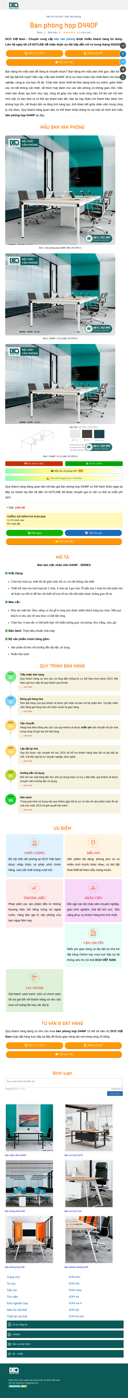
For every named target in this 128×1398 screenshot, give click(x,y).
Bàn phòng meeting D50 (76, 1267)
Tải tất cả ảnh (94, 463)
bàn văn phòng (64, 39)
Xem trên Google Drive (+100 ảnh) (66, 478)
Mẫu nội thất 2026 (21, 1344)
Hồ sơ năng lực (19, 1324)
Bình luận (52, 32)
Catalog (16, 1334)
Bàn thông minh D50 (15, 1211)
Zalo (123, 62)
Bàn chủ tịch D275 (73, 1155)
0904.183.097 (93, 53)
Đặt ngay (36, 532)
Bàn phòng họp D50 (15, 1267)
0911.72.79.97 (35, 53)
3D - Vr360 (17, 1354)
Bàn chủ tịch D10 (73, 1211)
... (21, 687)
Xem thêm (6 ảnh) (34, 463)
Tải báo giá (95, 532)
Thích (39, 32)
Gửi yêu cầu (64, 62)
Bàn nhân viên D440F (15, 1155)
